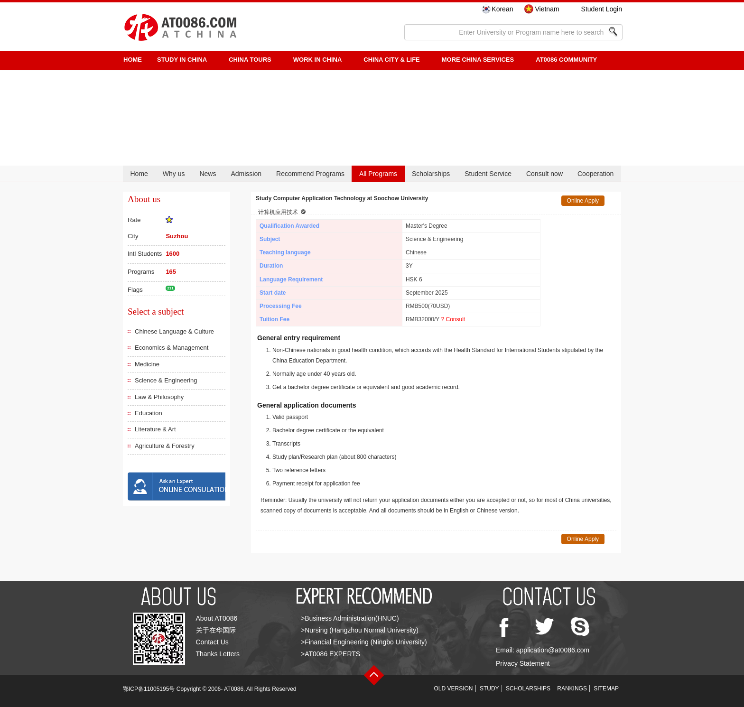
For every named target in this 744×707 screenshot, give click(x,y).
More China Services (478, 59)
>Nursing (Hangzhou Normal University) (359, 630)
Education (148, 413)
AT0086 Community (566, 59)
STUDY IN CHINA (182, 59)
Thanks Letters (218, 654)
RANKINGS (572, 688)
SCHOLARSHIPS (528, 688)
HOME (132, 59)
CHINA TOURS (250, 59)
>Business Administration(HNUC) (350, 618)
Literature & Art (155, 429)
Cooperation (595, 173)
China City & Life (391, 59)
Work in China (317, 59)
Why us (174, 173)
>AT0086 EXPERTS (330, 654)
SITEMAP (606, 688)
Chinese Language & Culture (174, 331)
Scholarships (431, 173)
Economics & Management (171, 347)
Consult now (544, 173)
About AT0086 (217, 618)
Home (139, 173)
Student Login (601, 9)
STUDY (489, 688)
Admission (246, 173)
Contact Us (212, 642)
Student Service (488, 173)
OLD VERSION (453, 688)
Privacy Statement (523, 663)
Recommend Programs (310, 173)
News (207, 173)
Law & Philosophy (159, 396)
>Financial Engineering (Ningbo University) (364, 642)
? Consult (453, 319)
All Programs (378, 173)
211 (170, 288)
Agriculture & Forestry (165, 445)
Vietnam (547, 9)
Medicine (147, 364)
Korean (502, 9)
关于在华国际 (216, 630)
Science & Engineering (166, 380)
